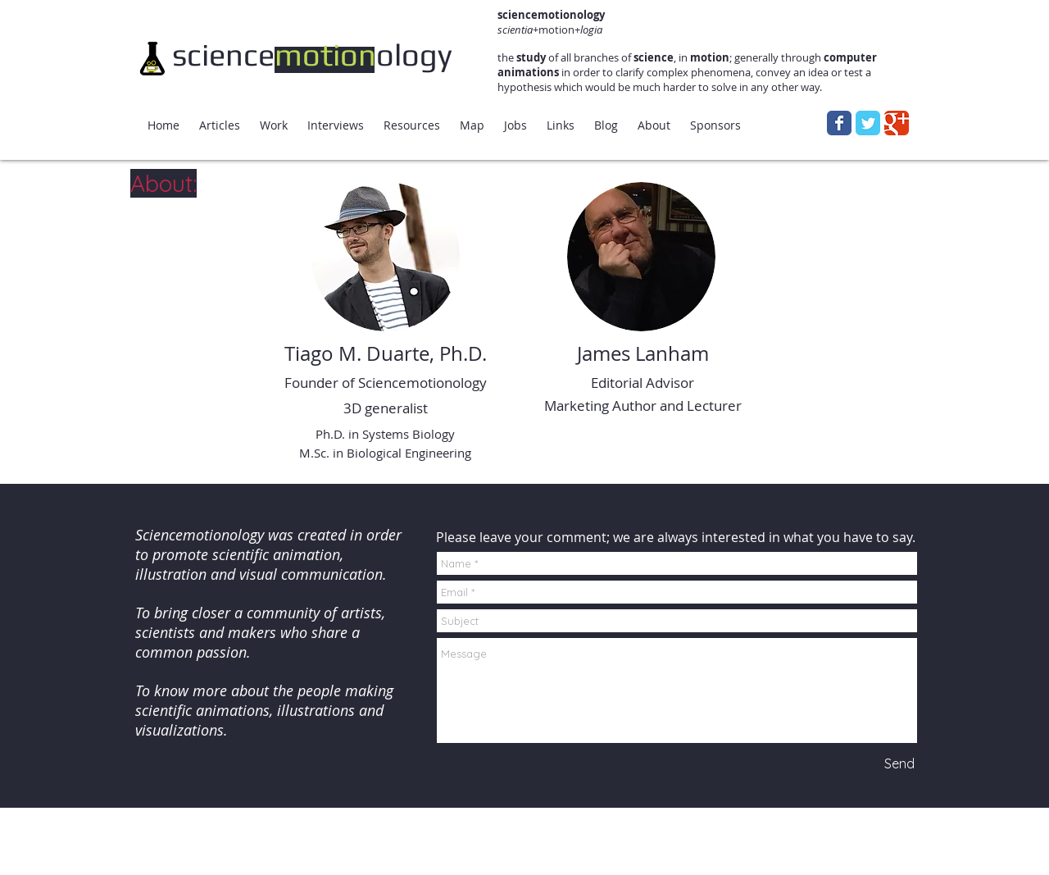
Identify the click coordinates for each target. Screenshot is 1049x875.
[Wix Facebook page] (839, 123)
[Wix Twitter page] (868, 123)
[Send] (899, 763)
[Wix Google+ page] (896, 123)
